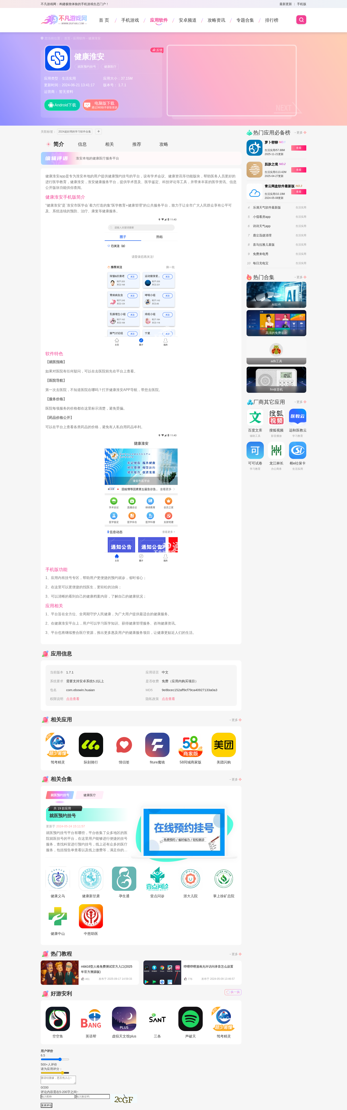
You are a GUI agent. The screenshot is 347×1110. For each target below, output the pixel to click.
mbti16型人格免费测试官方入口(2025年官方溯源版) (106, 969)
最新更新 (286, 4)
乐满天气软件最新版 (267, 207)
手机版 (301, 4)
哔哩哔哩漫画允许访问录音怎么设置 (208, 966)
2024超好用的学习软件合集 (74, 131)
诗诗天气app (261, 226)
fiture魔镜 (157, 748)
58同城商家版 (190, 748)
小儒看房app (261, 217)
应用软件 (159, 20)
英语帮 (91, 1022)
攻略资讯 (216, 20)
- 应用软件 (77, 38)
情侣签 (124, 748)
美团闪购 (224, 748)
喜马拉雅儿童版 (264, 244)
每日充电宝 (260, 263)
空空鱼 (58, 1022)
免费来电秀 (260, 254)
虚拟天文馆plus (124, 1022)
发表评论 (46, 1105)
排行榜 (271, 20)
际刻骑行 (91, 748)
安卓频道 (188, 20)
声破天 (190, 1022)
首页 (67, 38)
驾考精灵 (58, 748)
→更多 (233, 720)
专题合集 (245, 20)
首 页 (104, 20)
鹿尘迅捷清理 (262, 235)
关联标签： (48, 131)
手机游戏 (130, 20)
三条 (157, 1022)
